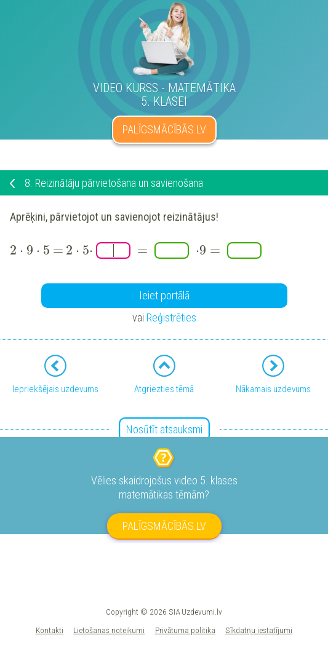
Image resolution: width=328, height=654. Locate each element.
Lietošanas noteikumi (109, 630)
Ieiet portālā (164, 295)
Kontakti (49, 630)
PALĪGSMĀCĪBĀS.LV (164, 129)
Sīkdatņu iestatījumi (258, 630)
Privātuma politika (185, 630)
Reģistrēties (171, 317)
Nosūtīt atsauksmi (164, 429)
